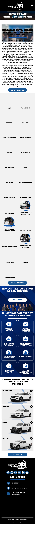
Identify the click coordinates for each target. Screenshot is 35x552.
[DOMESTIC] (31, 391)
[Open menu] (32, 5)
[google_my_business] (19, 473)
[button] (17, 396)
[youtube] (15, 473)
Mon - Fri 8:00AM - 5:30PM (19, 488)
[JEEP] (31, 422)
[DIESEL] (31, 438)
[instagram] (12, 473)
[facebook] (8, 473)
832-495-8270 (15, 483)
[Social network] (23, 473)
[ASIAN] (31, 406)
